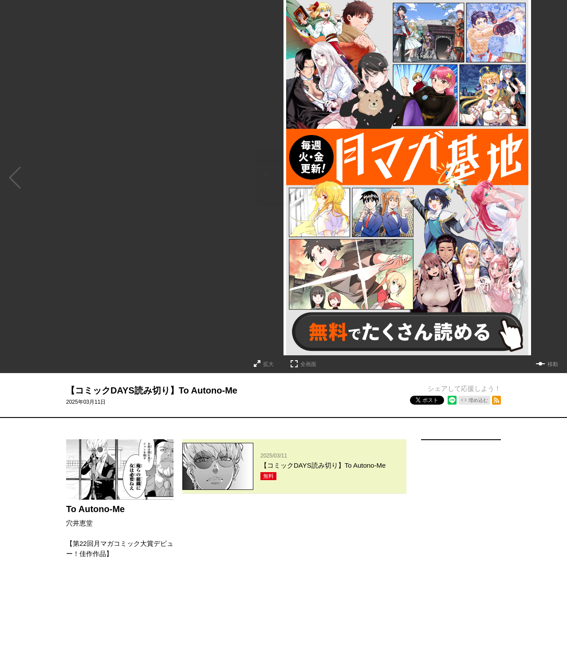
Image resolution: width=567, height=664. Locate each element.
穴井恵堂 (79, 523)
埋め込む (478, 400)
